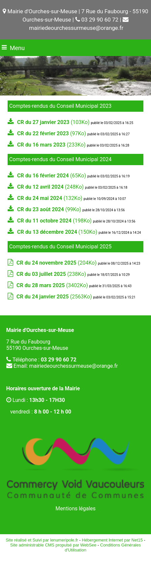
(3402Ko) (53, 285)
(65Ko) (52, 175)
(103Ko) (54, 122)
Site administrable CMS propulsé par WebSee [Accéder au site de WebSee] (53, 545)
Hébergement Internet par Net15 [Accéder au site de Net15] (112, 540)
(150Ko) (57, 232)
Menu (17, 47)
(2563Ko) (55, 296)
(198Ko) (55, 221)
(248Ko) (51, 187)
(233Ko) (52, 145)
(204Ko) (57, 263)
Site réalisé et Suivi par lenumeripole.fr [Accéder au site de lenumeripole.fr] (42, 540)
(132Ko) (50, 198)
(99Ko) (50, 209)
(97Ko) (52, 133)
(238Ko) (52, 274)
